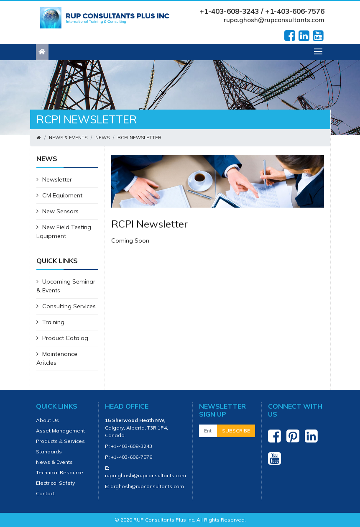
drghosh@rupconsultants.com (147, 486)
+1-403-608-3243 (131, 446)
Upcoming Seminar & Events (65, 286)
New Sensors (57, 211)
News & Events (68, 138)
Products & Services (60, 441)
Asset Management (60, 430)
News (102, 138)
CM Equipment (59, 195)
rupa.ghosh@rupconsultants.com (274, 20)
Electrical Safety (55, 483)
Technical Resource (59, 472)
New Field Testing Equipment (63, 231)
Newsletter (54, 179)
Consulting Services (66, 306)
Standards (49, 451)
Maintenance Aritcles (56, 358)
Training (50, 322)
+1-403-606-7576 (131, 457)
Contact (45, 493)
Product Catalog (62, 338)
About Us (47, 420)
